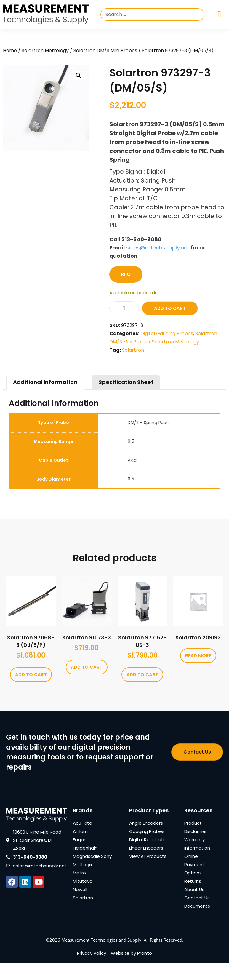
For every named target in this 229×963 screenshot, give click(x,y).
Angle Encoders (146, 823)
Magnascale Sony (92, 856)
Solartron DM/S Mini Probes (105, 50)
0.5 (131, 441)
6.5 (131, 479)
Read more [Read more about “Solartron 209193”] (198, 655)
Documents (197, 906)
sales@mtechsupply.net (157, 247)
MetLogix (82, 864)
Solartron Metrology (45, 50)
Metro (79, 873)
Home (10, 50)
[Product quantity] (124, 308)
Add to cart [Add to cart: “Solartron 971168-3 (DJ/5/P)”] (31, 674)
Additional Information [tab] (45, 382)
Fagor (79, 839)
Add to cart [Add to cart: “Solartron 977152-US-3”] (142, 674)
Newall (80, 889)
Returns (192, 881)
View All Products (147, 856)
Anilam (80, 831)
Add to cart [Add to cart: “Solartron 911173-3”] (87, 667)
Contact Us (197, 898)
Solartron (133, 350)
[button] (78, 75)
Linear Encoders (146, 848)
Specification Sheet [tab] (126, 382)
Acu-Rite (82, 823)
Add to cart (170, 308)
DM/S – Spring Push (148, 422)
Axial (132, 460)
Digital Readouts (147, 839)
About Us (194, 889)
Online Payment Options (194, 864)
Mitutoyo (82, 881)
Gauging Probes (146, 831)
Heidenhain (85, 848)
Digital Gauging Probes (166, 333)
